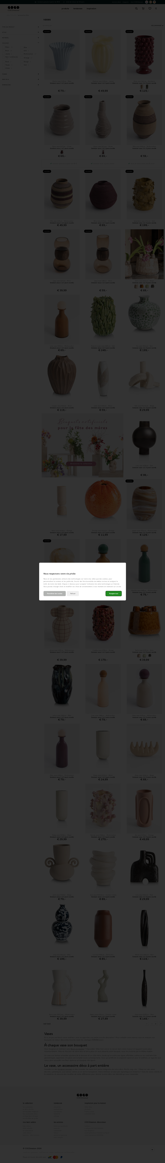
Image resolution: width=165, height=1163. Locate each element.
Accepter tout (113, 593)
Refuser (72, 593)
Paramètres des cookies (54, 593)
